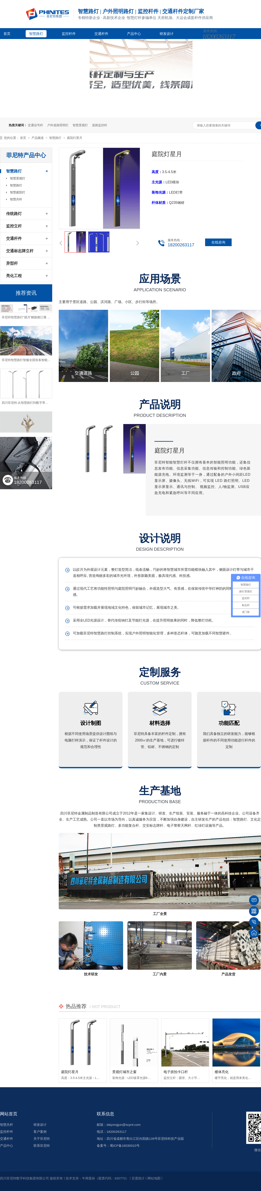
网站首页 (8, 1114)
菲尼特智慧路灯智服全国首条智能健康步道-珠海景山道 (39, 361)
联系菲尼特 (41, 1145)
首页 (6, 34)
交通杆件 (101, 34)
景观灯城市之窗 (124, 1072)
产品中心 (134, 34)
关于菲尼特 (77, 44)
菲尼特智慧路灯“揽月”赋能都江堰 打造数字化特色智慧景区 (41, 318)
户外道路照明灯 (58, 125)
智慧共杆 (16, 199)
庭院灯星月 (74, 138)
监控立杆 (14, 226)
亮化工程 (14, 276)
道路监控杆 (99, 125)
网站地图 (154, 1178)
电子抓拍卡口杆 (176, 1072)
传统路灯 (14, 213)
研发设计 (167, 34)
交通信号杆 (35, 125)
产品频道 (38, 138)
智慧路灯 (36, 34)
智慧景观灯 (80, 125)
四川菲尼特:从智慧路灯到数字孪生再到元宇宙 (33, 404)
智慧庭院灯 (17, 192)
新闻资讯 (43, 44)
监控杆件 (69, 34)
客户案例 (10, 44)
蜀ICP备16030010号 (125, 1145)
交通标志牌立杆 (19, 251)
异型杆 (12, 263)
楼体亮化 (222, 1072)
